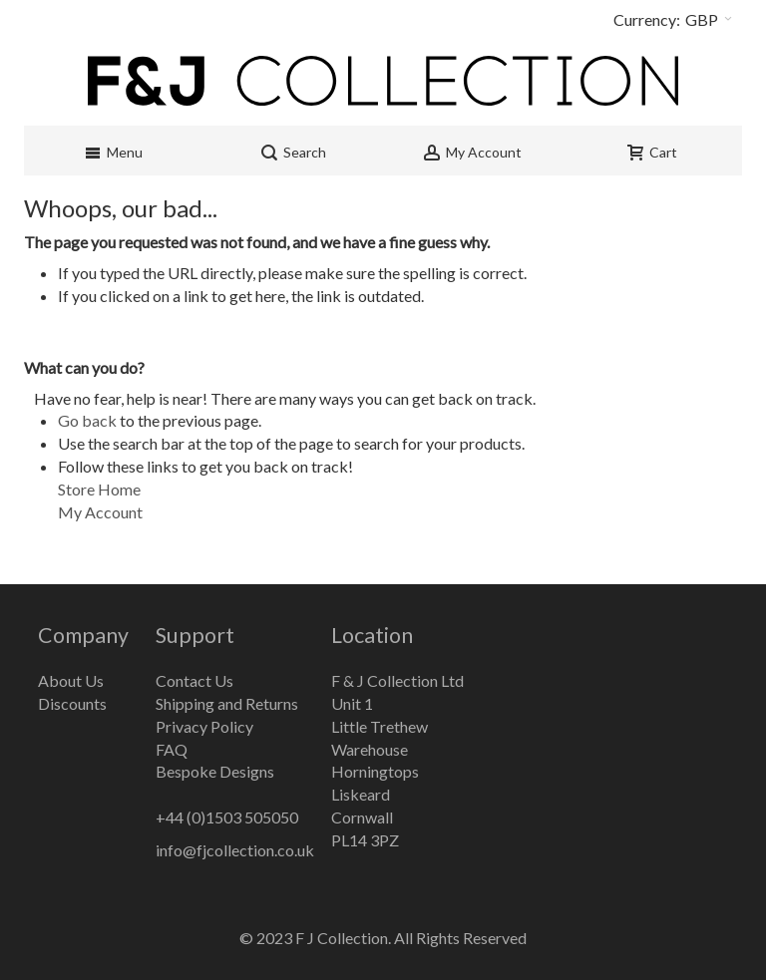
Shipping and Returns (227, 703)
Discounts (72, 703)
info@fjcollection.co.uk (235, 849)
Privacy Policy (204, 726)
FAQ (172, 749)
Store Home (99, 489)
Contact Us (194, 680)
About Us (71, 680)
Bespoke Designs (215, 771)
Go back (87, 420)
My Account (100, 511)
